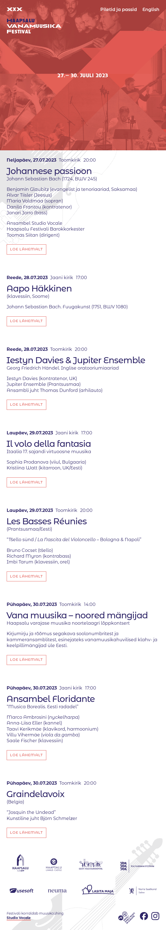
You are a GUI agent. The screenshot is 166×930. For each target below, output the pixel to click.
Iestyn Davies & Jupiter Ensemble (75, 360)
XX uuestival (34, 20)
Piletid (118, 9)
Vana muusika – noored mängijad (77, 615)
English (150, 9)
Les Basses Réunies (46, 521)
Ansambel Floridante (50, 699)
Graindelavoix (35, 794)
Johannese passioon (49, 171)
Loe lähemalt (26, 249)
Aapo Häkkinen (39, 288)
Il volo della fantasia (48, 444)
